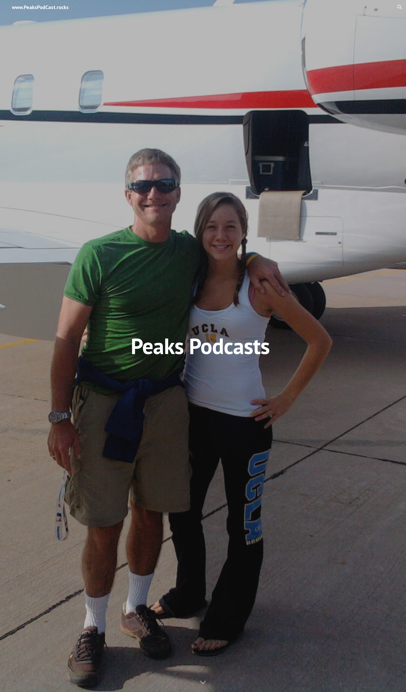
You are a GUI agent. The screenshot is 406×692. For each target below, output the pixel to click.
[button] (400, 7)
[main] (203, 346)
